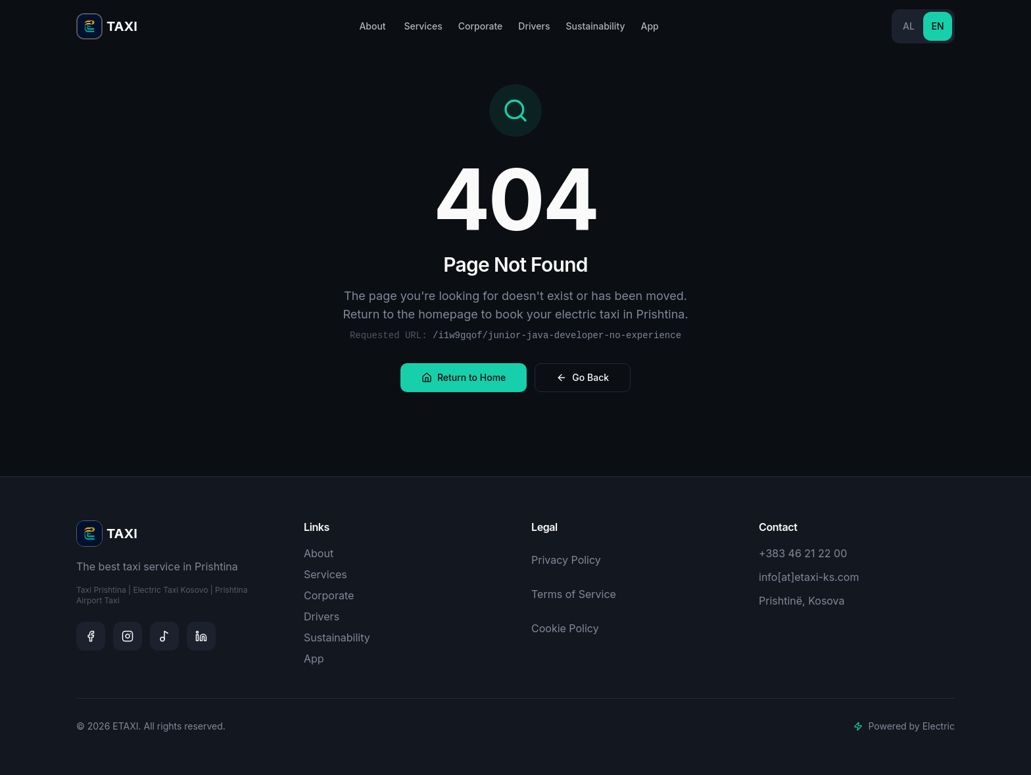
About (372, 26)
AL (909, 26)
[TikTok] (164, 636)
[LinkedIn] (201, 636)
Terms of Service (573, 594)
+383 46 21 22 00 (803, 553)
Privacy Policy (566, 559)
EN (937, 26)
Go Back (582, 377)
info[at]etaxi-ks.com (809, 577)
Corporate (480, 26)
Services (423, 26)
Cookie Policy (565, 628)
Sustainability (595, 26)
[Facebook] (90, 636)
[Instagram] (127, 636)
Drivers (534, 26)
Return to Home (463, 377)
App (649, 26)
